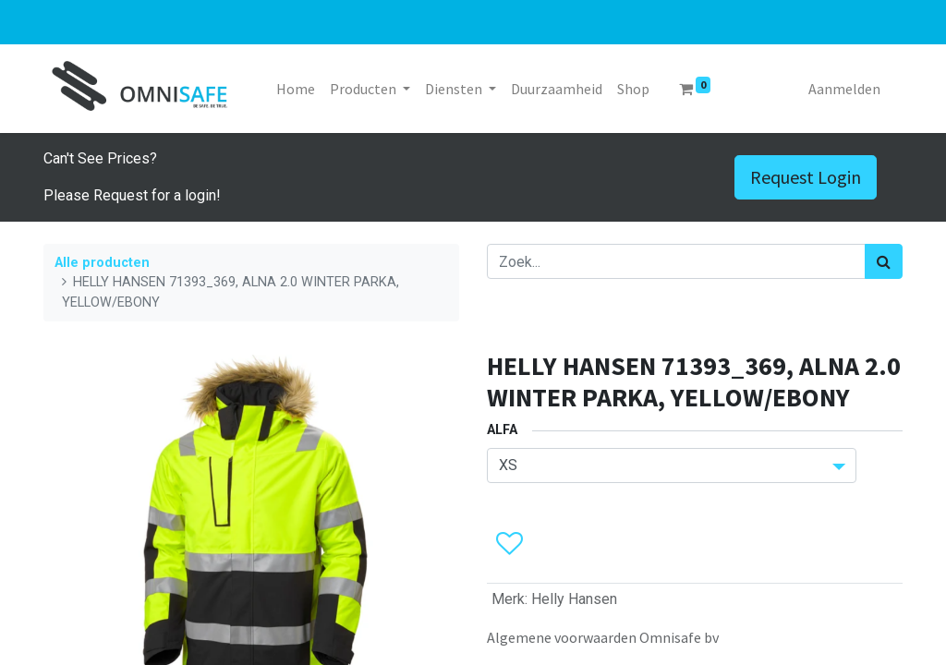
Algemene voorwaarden (562, 637)
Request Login (805, 176)
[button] (508, 544)
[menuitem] (295, 88)
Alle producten (102, 263)
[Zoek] (884, 261)
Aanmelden (844, 88)
